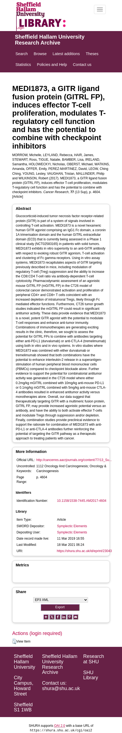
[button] (14, 641)
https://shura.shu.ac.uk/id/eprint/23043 (84, 551)
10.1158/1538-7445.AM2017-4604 (81, 501)
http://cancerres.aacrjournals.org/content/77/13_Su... (74, 460)
